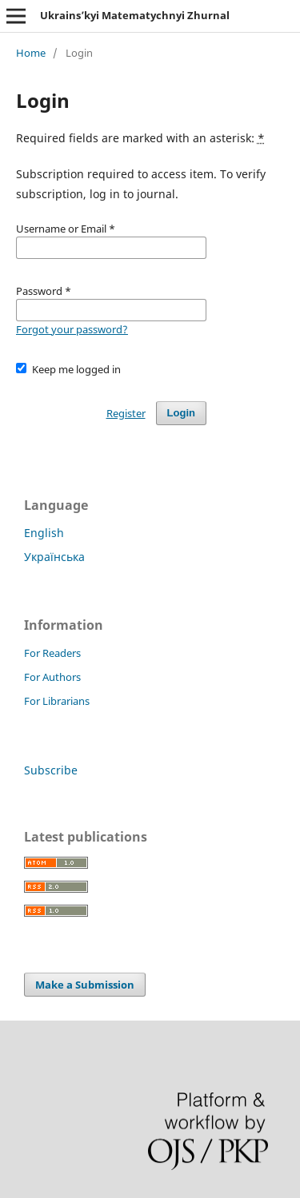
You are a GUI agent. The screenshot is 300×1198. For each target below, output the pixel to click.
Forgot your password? (72, 329)
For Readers (52, 653)
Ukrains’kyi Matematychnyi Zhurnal (135, 15)
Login (181, 413)
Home (31, 53)
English (44, 532)
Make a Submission (84, 984)
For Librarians (57, 701)
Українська (54, 556)
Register (126, 413)
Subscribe (51, 770)
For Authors (52, 677)
